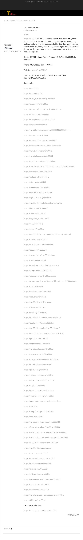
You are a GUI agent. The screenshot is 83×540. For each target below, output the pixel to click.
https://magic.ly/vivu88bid (34, 385)
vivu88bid (31, 20)
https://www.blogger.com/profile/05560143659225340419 (47, 130)
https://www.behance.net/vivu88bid (38, 156)
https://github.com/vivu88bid (36, 338)
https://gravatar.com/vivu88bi (36, 135)
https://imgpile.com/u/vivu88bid (37, 344)
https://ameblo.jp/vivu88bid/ (35, 312)
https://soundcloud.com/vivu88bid (38, 172)
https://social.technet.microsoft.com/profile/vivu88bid (46, 437)
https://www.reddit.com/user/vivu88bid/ (40, 140)
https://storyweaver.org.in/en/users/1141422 (42, 479)
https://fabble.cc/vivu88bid (34, 500)
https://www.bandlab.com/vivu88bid (38, 349)
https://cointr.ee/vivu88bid (34, 213)
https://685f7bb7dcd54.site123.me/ (38, 192)
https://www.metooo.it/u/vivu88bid (38, 354)
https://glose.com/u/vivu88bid (36, 104)
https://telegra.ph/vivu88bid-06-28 (38, 271)
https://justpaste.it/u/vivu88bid (36, 177)
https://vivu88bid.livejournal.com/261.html (41, 443)
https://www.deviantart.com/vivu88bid (39, 458)
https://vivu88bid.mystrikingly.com (38, 302)
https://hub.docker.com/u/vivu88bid (38, 244)
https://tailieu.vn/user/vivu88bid (37, 474)
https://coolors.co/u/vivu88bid (36, 469)
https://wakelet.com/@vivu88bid (37, 187)
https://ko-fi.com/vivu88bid (35, 260)
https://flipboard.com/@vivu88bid (37, 198)
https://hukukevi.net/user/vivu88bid (38, 375)
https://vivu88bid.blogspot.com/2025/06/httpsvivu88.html (47, 234)
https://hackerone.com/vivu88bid (37, 291)
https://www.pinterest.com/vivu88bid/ (39, 119)
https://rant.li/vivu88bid (33, 224)
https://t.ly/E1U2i (31, 406)
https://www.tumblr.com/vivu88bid (38, 151)
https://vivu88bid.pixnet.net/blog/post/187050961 (44, 333)
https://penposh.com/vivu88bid (36, 484)
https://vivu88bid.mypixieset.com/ (37, 364)
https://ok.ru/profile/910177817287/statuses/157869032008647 (49, 166)
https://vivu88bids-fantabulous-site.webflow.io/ (43, 203)
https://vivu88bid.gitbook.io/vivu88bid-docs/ (42, 328)
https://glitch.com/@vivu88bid (36, 370)
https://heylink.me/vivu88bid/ (36, 239)
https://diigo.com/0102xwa (34, 307)
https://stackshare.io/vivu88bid (36, 490)
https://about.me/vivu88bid (35, 297)
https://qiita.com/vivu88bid (35, 182)
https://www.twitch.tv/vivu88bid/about (39, 255)
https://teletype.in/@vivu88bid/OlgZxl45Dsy (41, 359)
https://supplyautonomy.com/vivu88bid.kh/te (42, 401)
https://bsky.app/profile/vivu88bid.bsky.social (42, 145)
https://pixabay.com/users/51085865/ (39, 323)
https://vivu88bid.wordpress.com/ (37, 448)
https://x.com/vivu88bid (33, 93)
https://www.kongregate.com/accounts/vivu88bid (44, 495)
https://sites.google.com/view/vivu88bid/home (43, 109)
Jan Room (22, 20)
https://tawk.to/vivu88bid (34, 286)
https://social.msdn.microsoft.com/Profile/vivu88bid (45, 432)
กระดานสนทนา (10, 20)
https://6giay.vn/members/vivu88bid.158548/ (42, 427)
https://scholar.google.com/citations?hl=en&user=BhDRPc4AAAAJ (50, 281)
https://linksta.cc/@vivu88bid (35, 208)
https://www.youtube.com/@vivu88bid (39, 99)
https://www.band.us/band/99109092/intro (41, 265)
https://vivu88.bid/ (31, 39)
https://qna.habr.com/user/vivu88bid (39, 390)
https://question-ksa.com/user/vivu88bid (40, 510)
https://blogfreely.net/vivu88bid (36, 218)
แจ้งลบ (26, 34)
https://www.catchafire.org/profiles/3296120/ (42, 422)
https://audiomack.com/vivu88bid (37, 463)
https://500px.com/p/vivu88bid (36, 114)
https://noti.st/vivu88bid (33, 417)
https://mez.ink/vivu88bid (34, 229)
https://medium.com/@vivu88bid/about (40, 161)
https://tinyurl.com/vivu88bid (36, 453)
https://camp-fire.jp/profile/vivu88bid (39, 411)
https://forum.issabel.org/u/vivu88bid (39, 396)
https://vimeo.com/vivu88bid (35, 125)
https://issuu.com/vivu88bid (35, 250)
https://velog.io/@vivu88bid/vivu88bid (39, 380)
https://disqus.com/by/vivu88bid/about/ (40, 276)
